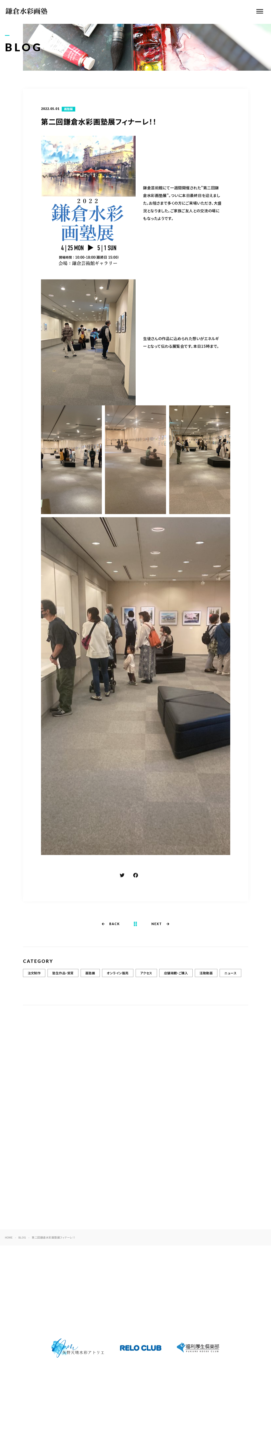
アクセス (146, 976)
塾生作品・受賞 (62, 976)
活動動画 (206, 976)
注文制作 (34, 976)
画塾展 (68, 109)
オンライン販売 (117, 976)
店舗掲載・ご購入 (176, 976)
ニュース (230, 976)
